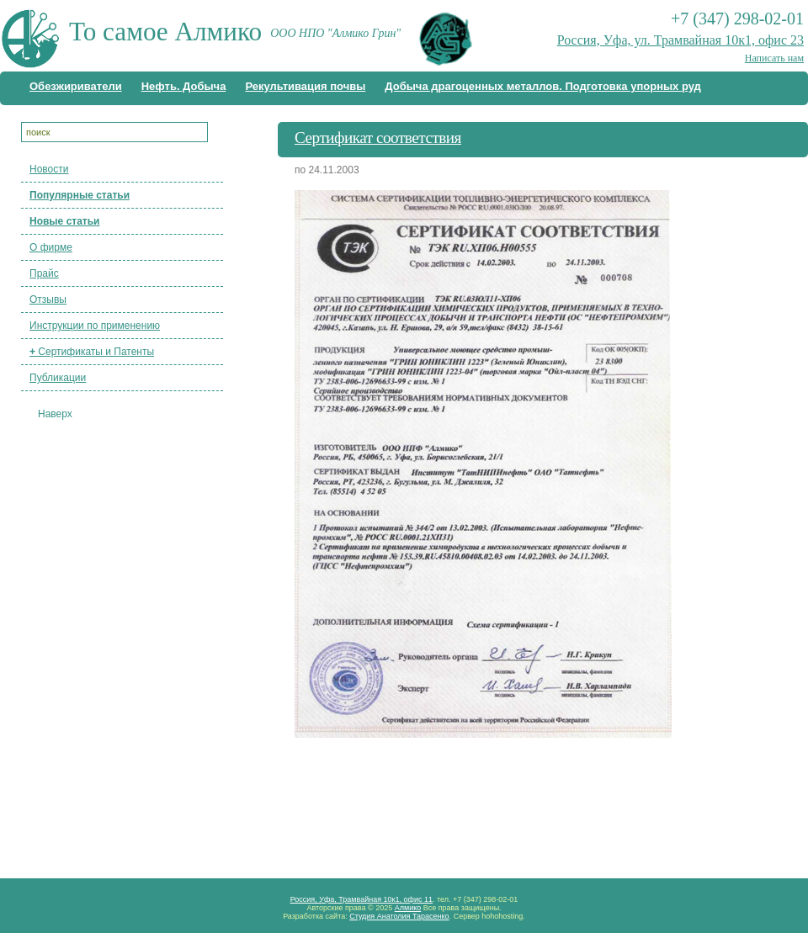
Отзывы (47, 299)
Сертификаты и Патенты (91, 352)
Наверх (55, 414)
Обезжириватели (75, 86)
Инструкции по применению (94, 325)
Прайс (44, 273)
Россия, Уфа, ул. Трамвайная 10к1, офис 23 (680, 40)
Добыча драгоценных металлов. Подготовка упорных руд (543, 86)
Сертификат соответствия (378, 137)
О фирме (50, 247)
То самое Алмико (165, 31)
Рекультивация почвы (305, 86)
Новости (48, 169)
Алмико (408, 908)
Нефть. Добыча (183, 86)
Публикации (57, 378)
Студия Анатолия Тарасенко (399, 916)
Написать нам (774, 58)
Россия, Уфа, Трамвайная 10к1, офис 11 (361, 899)
